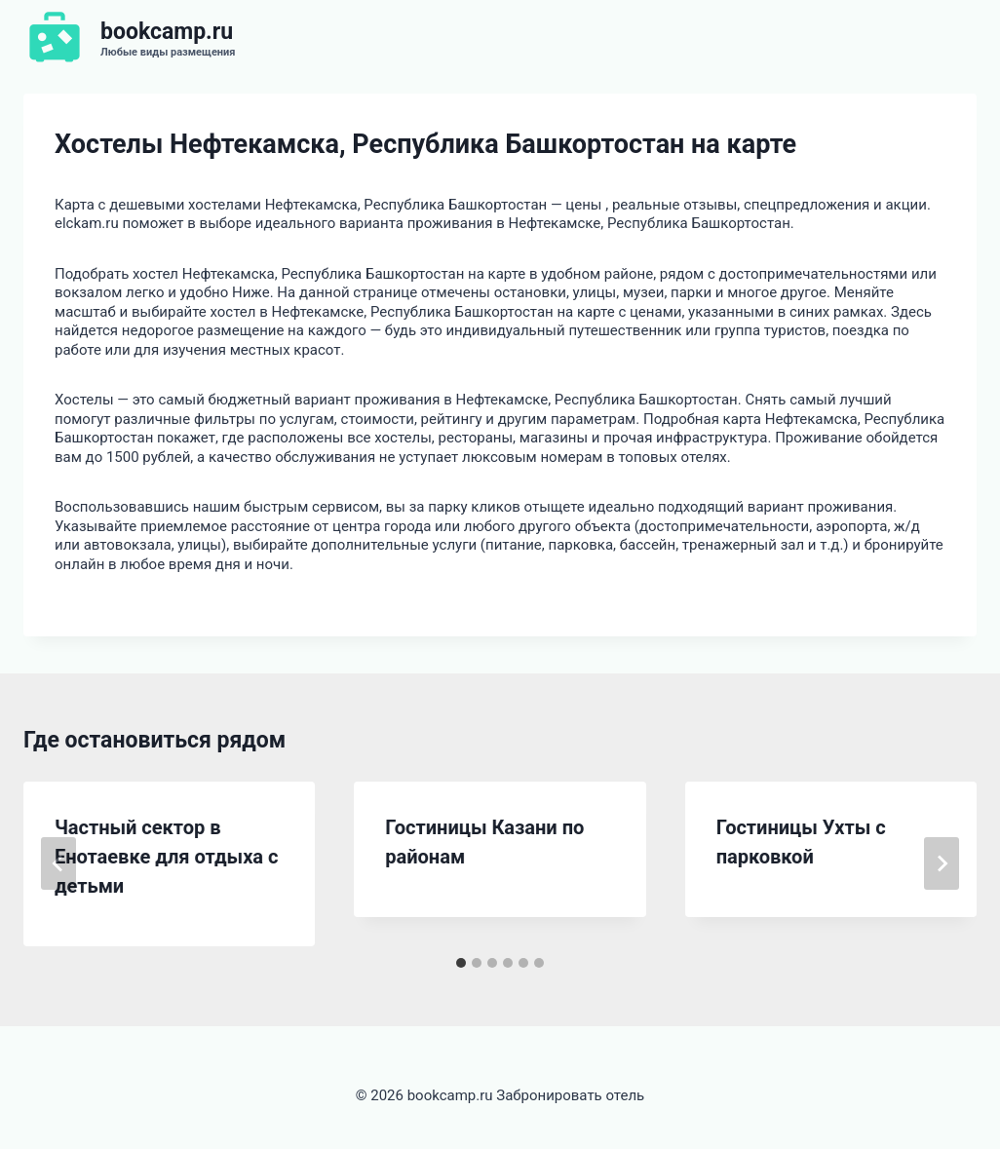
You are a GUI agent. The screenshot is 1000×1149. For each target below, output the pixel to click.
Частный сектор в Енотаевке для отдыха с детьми (166, 857)
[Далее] (941, 863)
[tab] (461, 963)
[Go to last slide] (58, 863)
